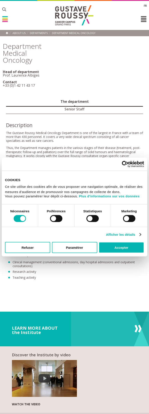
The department (74, 101)
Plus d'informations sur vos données (109, 196)
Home (7, 33)
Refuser (28, 247)
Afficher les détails (120, 234)
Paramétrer (74, 247)
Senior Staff (74, 109)
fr (145, 6)
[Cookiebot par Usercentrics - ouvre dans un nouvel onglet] (125, 164)
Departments (39, 33)
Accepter (121, 247)
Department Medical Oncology (74, 33)
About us (19, 33)
